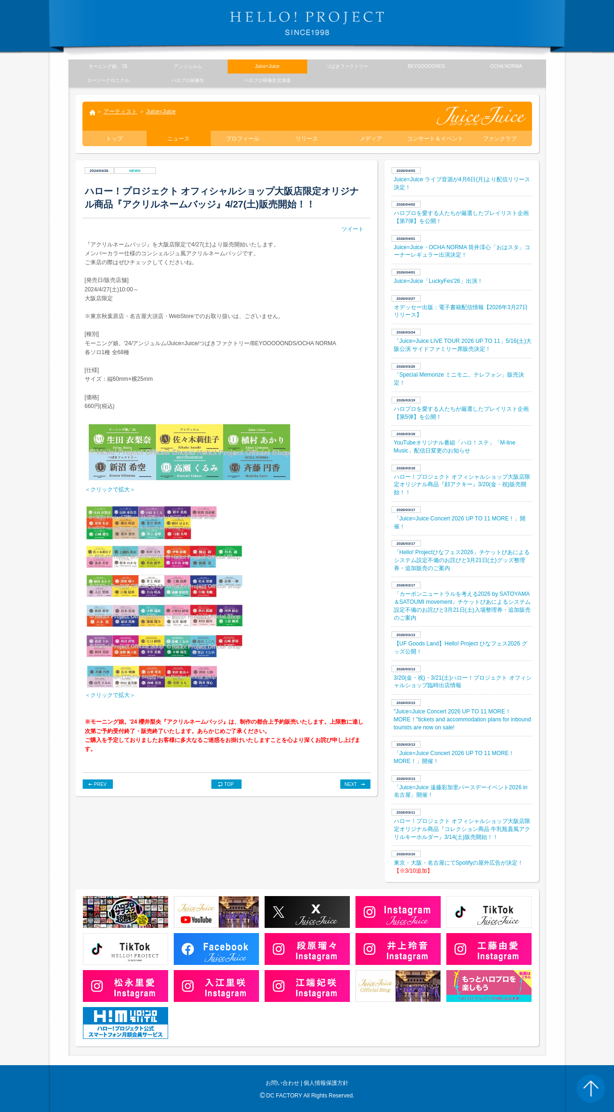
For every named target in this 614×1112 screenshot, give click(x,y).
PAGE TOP (591, 1089)
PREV (100, 784)
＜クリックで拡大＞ (110, 489)
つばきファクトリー (347, 66)
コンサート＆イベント (435, 138)
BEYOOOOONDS (426, 66)
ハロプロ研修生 (187, 80)
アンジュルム (188, 66)
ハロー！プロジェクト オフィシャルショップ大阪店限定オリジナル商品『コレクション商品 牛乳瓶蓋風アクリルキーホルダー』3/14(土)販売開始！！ (462, 829)
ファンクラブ (500, 138)
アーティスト (120, 111)
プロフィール (242, 138)
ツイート (352, 229)
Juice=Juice (161, 111)
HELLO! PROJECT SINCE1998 (307, 23)
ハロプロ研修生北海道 (267, 80)
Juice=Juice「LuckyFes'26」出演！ (438, 281)
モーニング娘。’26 (108, 66)
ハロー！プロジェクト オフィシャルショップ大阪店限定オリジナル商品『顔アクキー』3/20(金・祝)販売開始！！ (462, 485)
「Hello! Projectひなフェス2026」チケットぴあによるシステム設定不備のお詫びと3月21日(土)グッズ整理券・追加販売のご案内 (462, 560)
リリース (307, 138)
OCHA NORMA (506, 66)
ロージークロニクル (108, 80)
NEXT (351, 784)
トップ (92, 113)
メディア (371, 138)
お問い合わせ (282, 1083)
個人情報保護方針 (325, 1083)
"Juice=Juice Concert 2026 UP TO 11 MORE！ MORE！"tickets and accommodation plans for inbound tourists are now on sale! (462, 719)
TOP (229, 784)
